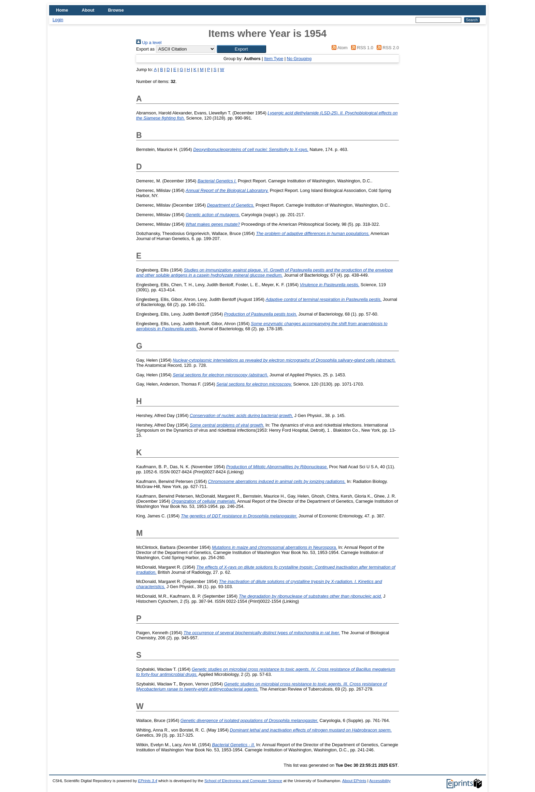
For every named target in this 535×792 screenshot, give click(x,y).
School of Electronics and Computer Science (243, 781)
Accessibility (380, 781)
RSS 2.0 (386, 47)
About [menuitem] (88, 10)
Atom (339, 47)
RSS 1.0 (361, 47)
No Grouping (299, 58)
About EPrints (354, 781)
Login (58, 19)
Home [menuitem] (62, 10)
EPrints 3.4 (147, 781)
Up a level (148, 42)
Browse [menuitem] (116, 10)
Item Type (273, 58)
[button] (241, 49)
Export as (145, 49)
